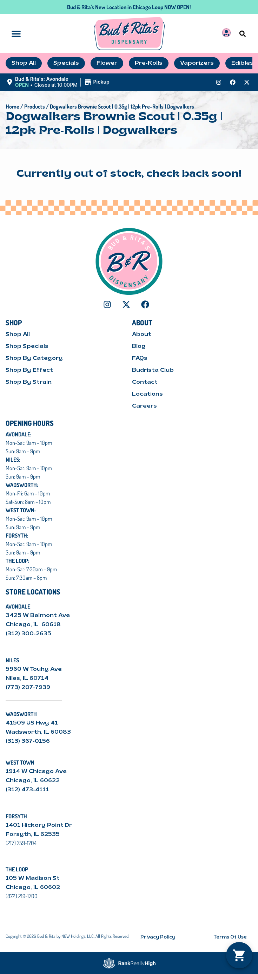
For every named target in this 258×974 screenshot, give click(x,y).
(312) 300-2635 (28, 634)
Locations (147, 394)
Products (34, 106)
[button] (243, 33)
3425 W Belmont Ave (38, 615)
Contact (145, 382)
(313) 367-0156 (28, 741)
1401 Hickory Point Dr (39, 825)
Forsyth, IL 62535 (33, 834)
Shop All (18, 334)
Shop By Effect (29, 370)
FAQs (139, 358)
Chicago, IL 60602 (33, 887)
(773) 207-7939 (28, 687)
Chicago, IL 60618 (34, 625)
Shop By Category (34, 358)
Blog (139, 346)
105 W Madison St (33, 878)
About (141, 334)
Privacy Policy (157, 937)
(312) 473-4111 (27, 790)
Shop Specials (27, 346)
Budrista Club (153, 370)
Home (12, 106)
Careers (144, 406)
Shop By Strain (29, 382)
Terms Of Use (230, 937)
